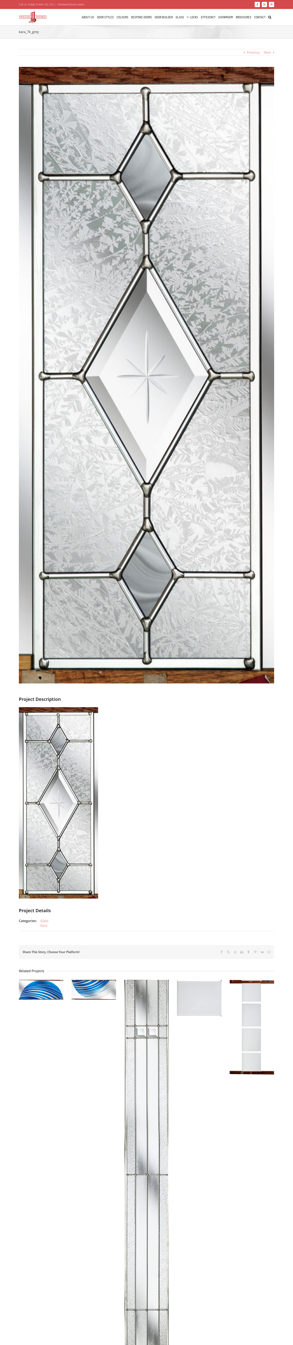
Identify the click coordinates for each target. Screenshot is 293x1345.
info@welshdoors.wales (70, 4)
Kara (43, 925)
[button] (269, 17)
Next (267, 52)
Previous (253, 52)
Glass (44, 921)
